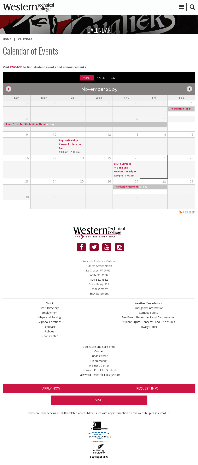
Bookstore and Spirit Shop (99, 347)
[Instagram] (119, 247)
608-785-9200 (99, 275)
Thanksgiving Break (126, 186)
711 (106, 284)
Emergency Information (148, 308)
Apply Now (51, 388)
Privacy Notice (149, 327)
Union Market (99, 361)
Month (87, 78)
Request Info (147, 388)
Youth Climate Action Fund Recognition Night (125, 167)
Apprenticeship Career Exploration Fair (70, 144)
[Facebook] (81, 247)
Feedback (49, 327)
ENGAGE (16, 67)
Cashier (99, 351)
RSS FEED (187, 212)
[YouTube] (106, 247)
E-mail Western (99, 289)
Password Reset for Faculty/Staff (99, 375)
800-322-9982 (99, 279)
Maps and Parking (49, 317)
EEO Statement (99, 293)
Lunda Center (99, 356)
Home (7, 39)
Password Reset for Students (99, 370)
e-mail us (164, 413)
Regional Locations (49, 322)
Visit (99, 400)
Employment (49, 312)
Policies (49, 331)
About (49, 303)
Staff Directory (49, 308)
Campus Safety (148, 312)
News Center (49, 336)
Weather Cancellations (149, 303)
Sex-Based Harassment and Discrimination (148, 317)
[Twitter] (94, 247)
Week (101, 78)
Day (112, 78)
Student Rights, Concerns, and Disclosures (148, 322)
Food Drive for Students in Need (26, 124)
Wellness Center (99, 365)
